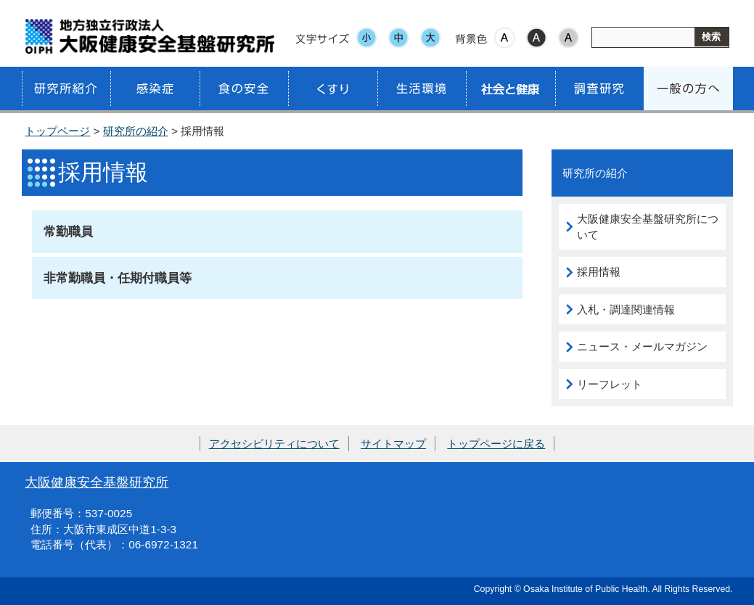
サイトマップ (393, 443)
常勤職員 (68, 231)
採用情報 (598, 272)
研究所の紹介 (135, 131)
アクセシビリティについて (274, 443)
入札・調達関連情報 (626, 309)
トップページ (57, 131)
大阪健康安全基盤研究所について (647, 227)
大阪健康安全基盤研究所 (96, 482)
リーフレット (609, 384)
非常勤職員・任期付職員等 (118, 278)
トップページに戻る (496, 443)
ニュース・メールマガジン (642, 346)
